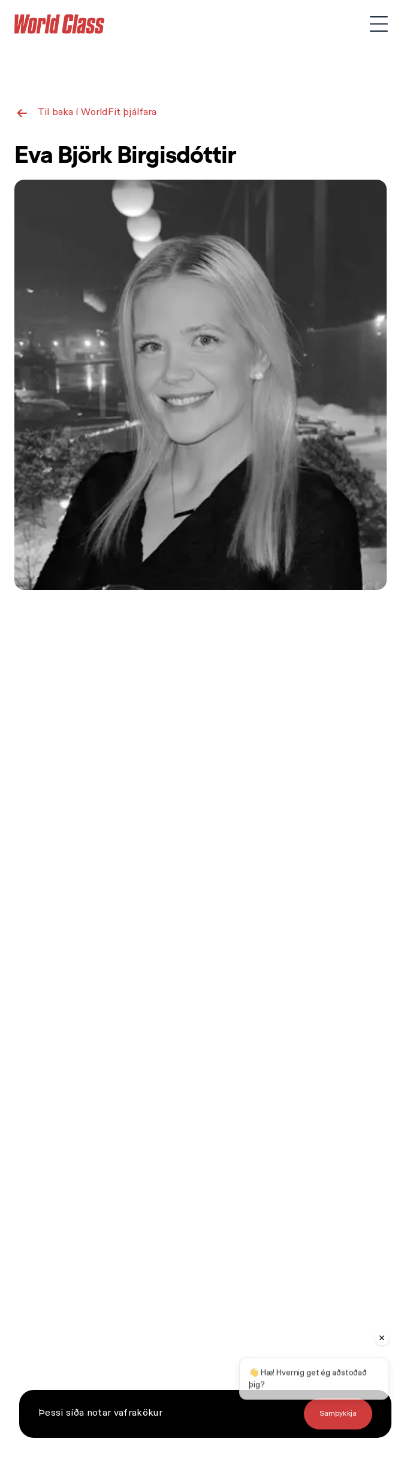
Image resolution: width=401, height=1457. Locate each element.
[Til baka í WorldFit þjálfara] (85, 112)
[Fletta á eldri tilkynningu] (338, 1413)
